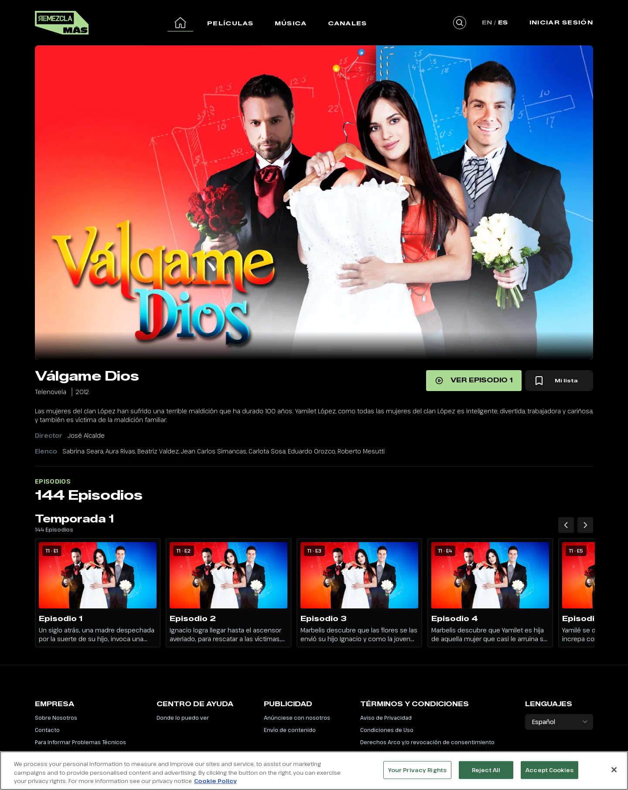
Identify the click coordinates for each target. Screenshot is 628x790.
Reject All (486, 773)
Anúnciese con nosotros (297, 717)
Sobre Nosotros (56, 717)
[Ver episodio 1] (474, 380)
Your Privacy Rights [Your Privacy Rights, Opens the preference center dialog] (417, 773)
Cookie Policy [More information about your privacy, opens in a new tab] (215, 785)
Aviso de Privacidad (386, 717)
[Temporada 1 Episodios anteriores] (566, 525)
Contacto (47, 729)
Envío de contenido (290, 729)
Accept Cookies (549, 773)
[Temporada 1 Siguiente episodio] (585, 525)
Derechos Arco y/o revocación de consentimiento (427, 741)
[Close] (614, 773)
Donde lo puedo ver (183, 717)
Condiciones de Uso (386, 729)
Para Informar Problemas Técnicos (80, 741)
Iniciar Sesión (561, 22)
